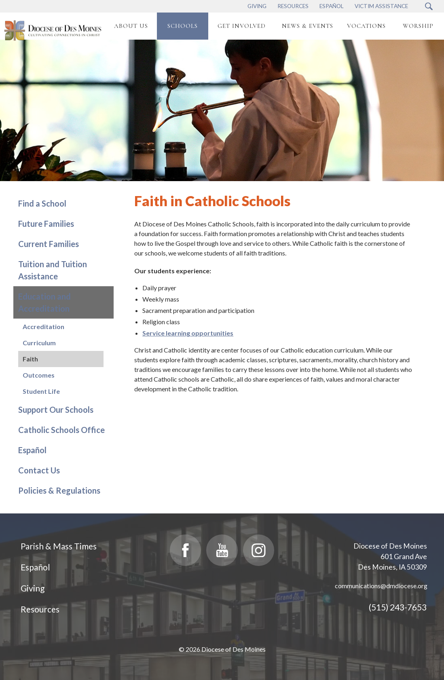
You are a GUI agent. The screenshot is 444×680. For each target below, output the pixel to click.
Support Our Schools (55, 409)
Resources (40, 609)
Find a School (42, 203)
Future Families (46, 223)
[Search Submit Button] (429, 6)
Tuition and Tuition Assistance (52, 270)
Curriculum (39, 342)
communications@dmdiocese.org (381, 585)
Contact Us (39, 470)
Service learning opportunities (187, 333)
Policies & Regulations (59, 490)
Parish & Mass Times (59, 546)
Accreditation (43, 326)
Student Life (41, 391)
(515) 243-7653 (398, 607)
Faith (30, 359)
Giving (32, 588)
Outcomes (39, 375)
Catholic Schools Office (61, 430)
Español (32, 450)
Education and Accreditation (44, 302)
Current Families (48, 244)
